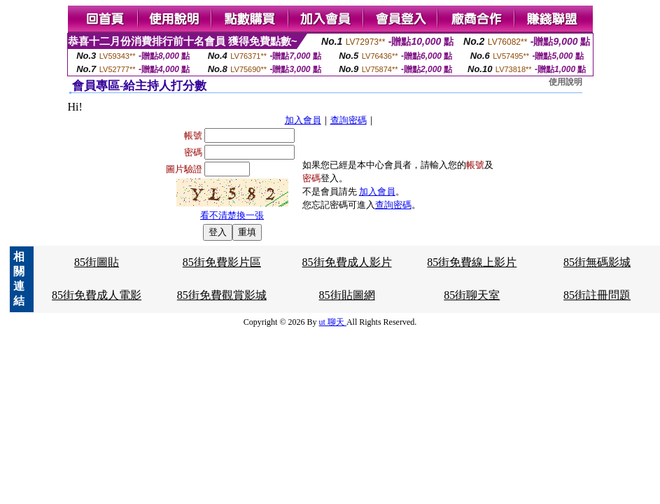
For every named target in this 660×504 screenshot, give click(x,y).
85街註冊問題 (597, 295)
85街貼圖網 (347, 295)
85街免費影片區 (222, 262)
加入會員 (303, 120)
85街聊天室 (472, 295)
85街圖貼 (96, 262)
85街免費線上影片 (472, 262)
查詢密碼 (348, 120)
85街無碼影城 (597, 262)
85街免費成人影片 (347, 262)
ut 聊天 (332, 322)
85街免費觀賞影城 (222, 295)
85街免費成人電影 (96, 295)
